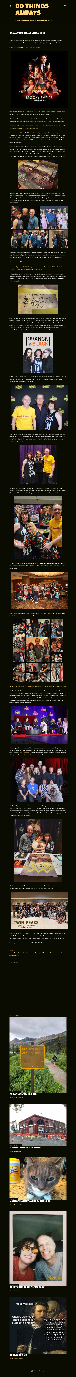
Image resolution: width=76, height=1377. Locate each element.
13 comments (17, 1204)
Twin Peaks (16, 955)
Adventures (42, 20)
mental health (43, 953)
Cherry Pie (16, 953)
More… (51, 20)
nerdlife (50, 953)
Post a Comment (18, 1097)
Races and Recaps (28, 20)
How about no (18, 1355)
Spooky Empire (29, 40)
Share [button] (11, 950)
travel (11, 955)
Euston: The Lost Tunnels (25, 1148)
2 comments (17, 1151)
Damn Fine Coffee (25, 953)
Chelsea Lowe (41, 154)
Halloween (36, 953)
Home (17, 20)
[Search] (65, 5)
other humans (56, 953)
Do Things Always (32, 10)
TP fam (63, 953)
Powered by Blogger (38, 1371)
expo (31, 953)
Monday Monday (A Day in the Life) (30, 1201)
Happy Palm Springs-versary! (27, 1287)
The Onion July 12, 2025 (23, 1094)
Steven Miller (22, 755)
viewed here (25, 752)
